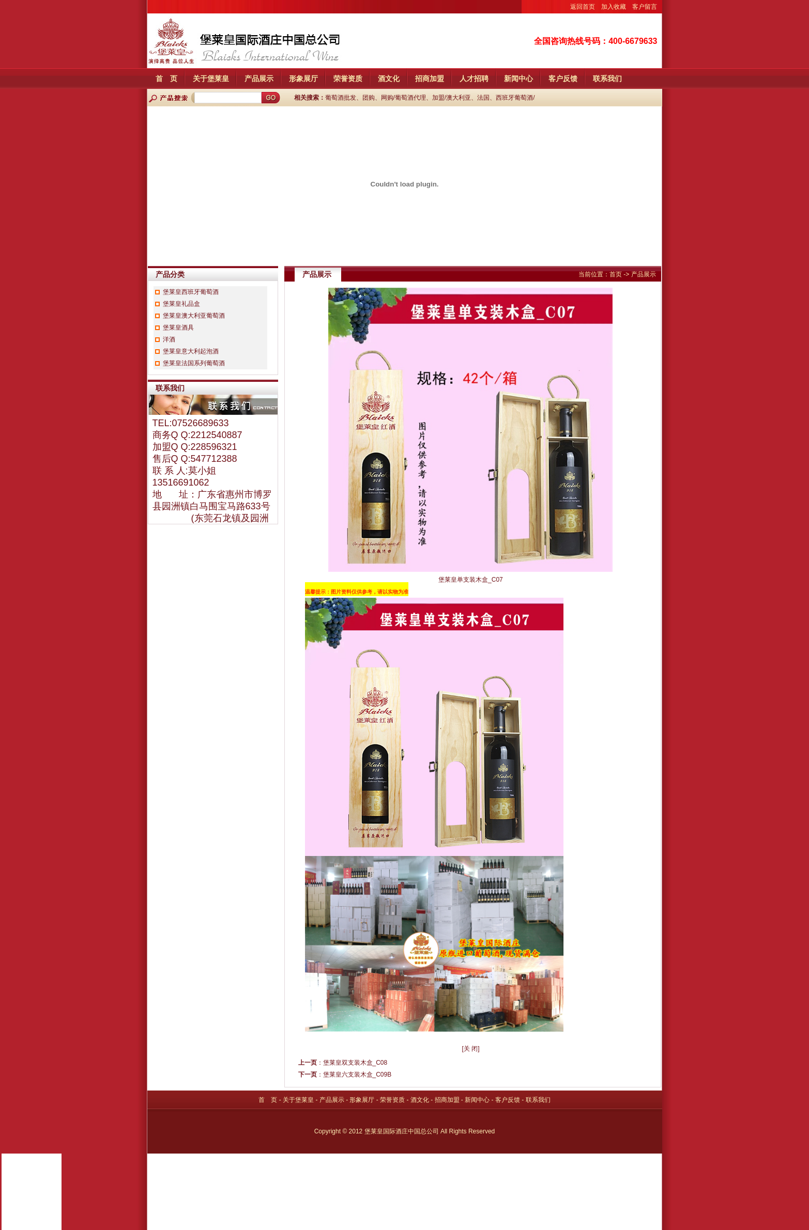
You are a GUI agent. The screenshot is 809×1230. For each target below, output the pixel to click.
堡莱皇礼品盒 (181, 303)
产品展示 (259, 78)
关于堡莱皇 (211, 78)
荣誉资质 (347, 78)
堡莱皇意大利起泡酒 (191, 351)
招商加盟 (429, 78)
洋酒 (169, 339)
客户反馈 (562, 78)
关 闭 (471, 1048)
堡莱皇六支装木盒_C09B (357, 1074)
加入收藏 (613, 6)
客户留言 (644, 6)
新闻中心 (518, 78)
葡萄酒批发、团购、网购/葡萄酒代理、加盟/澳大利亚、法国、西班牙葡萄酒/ (430, 97)
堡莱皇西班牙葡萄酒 (191, 291)
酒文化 (389, 78)
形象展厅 (303, 78)
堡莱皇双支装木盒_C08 (355, 1062)
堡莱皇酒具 (178, 327)
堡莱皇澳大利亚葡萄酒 (194, 315)
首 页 (166, 78)
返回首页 (582, 6)
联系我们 (607, 78)
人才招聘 (474, 78)
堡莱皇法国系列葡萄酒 (194, 363)
